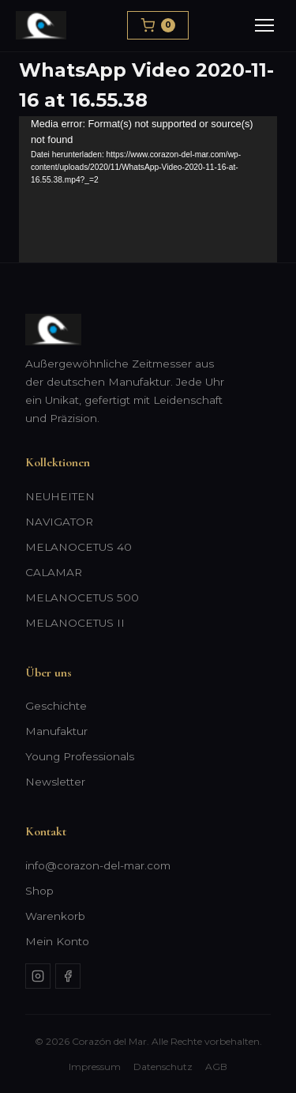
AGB (216, 1066)
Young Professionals (79, 756)
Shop (39, 890)
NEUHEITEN (60, 496)
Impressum (95, 1066)
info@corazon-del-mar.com (97, 865)
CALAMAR (53, 572)
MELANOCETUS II (75, 622)
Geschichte (56, 705)
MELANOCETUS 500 (82, 597)
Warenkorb (55, 916)
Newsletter (55, 781)
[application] (148, 189)
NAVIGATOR (59, 521)
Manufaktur (56, 731)
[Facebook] (68, 976)
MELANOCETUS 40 (78, 547)
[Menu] (264, 25)
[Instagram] (38, 976)
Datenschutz (163, 1066)
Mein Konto (57, 941)
